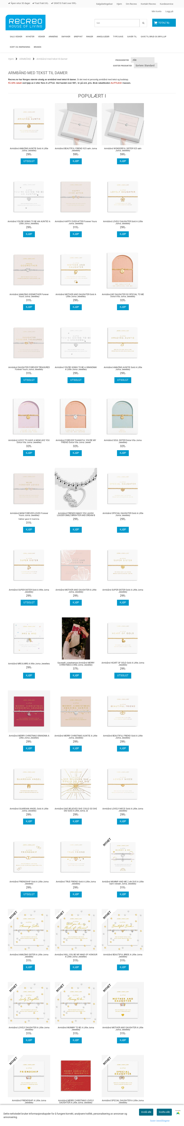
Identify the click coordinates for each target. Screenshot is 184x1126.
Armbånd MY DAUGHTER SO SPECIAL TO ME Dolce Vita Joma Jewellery (27, 296)
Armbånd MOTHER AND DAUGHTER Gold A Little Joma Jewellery (156, 223)
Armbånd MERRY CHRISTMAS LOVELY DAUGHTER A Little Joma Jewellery (27, 885)
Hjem (119, 4)
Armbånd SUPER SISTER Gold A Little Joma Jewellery (27, 520)
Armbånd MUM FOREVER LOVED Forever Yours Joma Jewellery (157, 371)
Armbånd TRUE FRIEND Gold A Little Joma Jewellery (157, 666)
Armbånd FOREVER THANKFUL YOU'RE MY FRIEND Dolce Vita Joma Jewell (70, 371)
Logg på (169, 11)
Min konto (156, 11)
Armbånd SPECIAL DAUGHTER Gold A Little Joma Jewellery (70, 447)
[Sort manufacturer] (142, 60)
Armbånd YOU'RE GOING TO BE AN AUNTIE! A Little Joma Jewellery (157, 149)
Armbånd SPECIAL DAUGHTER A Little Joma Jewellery (70, 885)
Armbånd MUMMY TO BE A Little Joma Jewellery (70, 812)
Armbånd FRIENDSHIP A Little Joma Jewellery (157, 812)
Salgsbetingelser (104, 4)
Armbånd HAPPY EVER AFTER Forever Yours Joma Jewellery (27, 223)
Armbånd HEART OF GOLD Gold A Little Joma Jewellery (157, 520)
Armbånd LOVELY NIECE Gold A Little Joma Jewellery (70, 666)
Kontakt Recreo (148, 4)
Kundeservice (166, 4)
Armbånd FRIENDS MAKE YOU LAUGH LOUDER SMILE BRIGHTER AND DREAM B (27, 447)
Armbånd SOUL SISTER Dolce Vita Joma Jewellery (113, 371)
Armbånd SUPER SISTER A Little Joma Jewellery (157, 885)
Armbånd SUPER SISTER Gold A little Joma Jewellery (114, 447)
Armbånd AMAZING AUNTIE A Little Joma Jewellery (113, 885)
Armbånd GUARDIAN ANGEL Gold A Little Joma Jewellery (157, 593)
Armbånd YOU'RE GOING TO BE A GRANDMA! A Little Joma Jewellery (113, 296)
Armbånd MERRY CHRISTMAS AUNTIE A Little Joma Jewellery (70, 593)
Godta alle (164, 1112)
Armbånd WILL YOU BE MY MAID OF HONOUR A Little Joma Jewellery (113, 739)
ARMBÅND (25, 59)
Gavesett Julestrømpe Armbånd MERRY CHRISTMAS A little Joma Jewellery (113, 520)
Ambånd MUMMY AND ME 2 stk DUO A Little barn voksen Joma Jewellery (27, 739)
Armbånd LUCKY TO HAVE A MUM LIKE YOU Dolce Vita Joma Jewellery (27, 371)
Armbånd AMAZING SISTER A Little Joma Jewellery (70, 739)
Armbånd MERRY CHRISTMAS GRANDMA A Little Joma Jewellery (27, 593)
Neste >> (59, 997)
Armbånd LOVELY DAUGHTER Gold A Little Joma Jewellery (70, 223)
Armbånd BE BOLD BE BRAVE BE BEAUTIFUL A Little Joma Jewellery (156, 959)
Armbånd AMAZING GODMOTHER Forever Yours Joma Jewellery (113, 223)
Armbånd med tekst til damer (52, 59)
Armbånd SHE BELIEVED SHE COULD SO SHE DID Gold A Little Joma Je (27, 666)
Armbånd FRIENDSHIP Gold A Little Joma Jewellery (113, 666)
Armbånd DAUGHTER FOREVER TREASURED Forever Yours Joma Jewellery (70, 297)
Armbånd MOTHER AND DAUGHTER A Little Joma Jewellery (157, 447)
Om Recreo (131, 4)
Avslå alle (146, 1112)
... (48, 997)
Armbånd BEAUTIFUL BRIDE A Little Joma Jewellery (156, 739)
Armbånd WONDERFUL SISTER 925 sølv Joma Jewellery (113, 149)
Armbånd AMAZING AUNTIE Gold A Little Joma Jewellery (27, 149)
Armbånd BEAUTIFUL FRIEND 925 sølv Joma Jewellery (70, 149)
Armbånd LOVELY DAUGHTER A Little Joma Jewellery (27, 812)
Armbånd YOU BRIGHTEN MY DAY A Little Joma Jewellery (70, 959)
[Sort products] (145, 65)
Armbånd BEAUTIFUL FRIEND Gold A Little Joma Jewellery (113, 593)
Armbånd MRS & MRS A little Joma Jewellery (70, 520)
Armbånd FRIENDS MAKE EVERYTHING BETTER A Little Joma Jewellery (27, 959)
